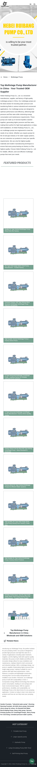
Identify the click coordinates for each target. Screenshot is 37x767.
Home (5, 77)
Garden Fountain (5, 704)
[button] (30, 4)
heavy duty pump (19, 710)
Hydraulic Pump (20, 742)
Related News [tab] (11, 641)
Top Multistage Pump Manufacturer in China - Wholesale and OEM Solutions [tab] (18, 633)
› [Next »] (28, 618)
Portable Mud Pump (20, 731)
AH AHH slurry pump (19, 706)
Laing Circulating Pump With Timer (20, 748)
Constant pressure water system (21, 714)
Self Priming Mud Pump (20, 753)
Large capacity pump (20, 737)
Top (31, 762)
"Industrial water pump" (20, 704)
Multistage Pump (17, 77)
